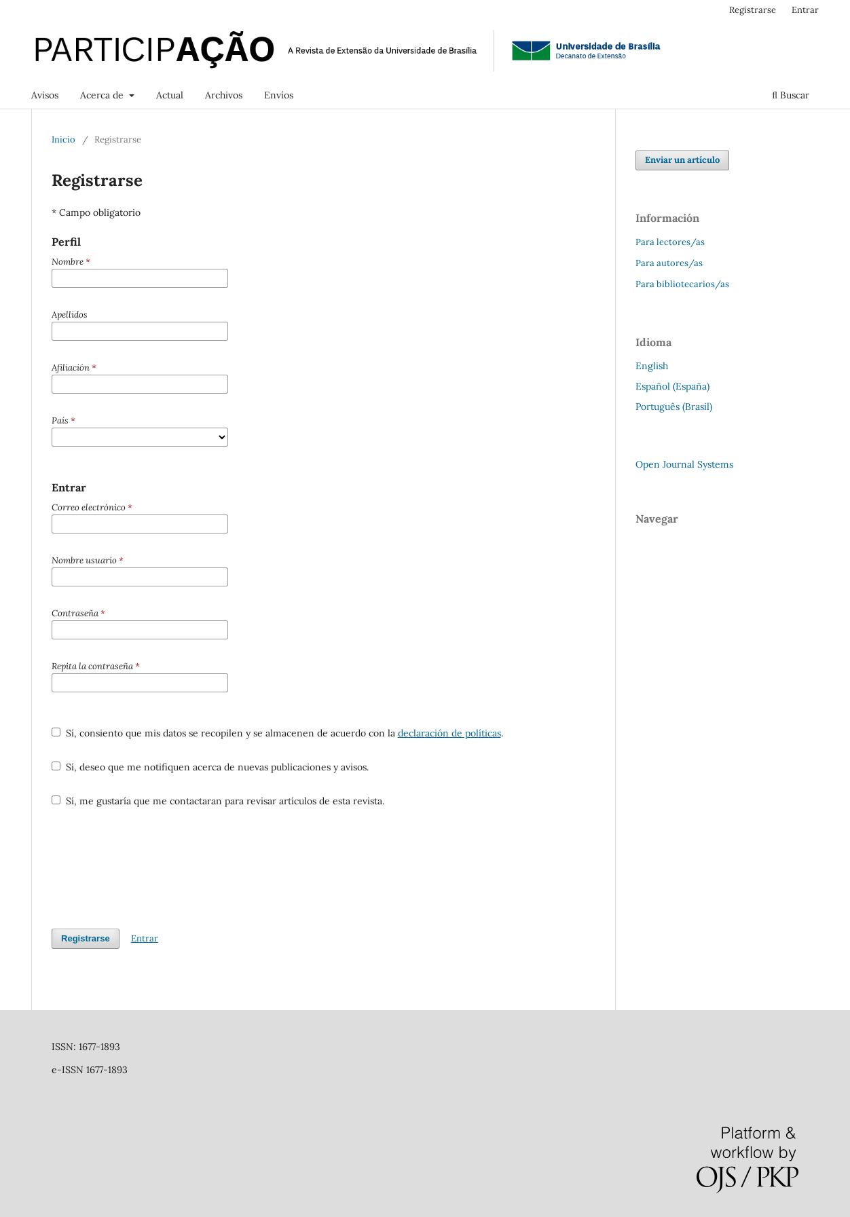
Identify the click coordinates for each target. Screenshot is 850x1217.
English (651, 366)
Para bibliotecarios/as (682, 284)
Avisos (44, 95)
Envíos (278, 95)
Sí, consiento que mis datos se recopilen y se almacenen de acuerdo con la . (277, 733)
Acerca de (103, 95)
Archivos (223, 95)
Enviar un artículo (682, 160)
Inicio (63, 139)
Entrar (805, 10)
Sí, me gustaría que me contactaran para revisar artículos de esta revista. (218, 801)
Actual (169, 95)
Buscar (790, 95)
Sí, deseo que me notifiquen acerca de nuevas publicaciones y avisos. (210, 767)
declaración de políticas (449, 733)
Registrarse (752, 10)
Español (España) (672, 386)
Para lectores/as (670, 242)
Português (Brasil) (673, 406)
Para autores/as (669, 263)
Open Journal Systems (684, 464)
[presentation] (155, 868)
